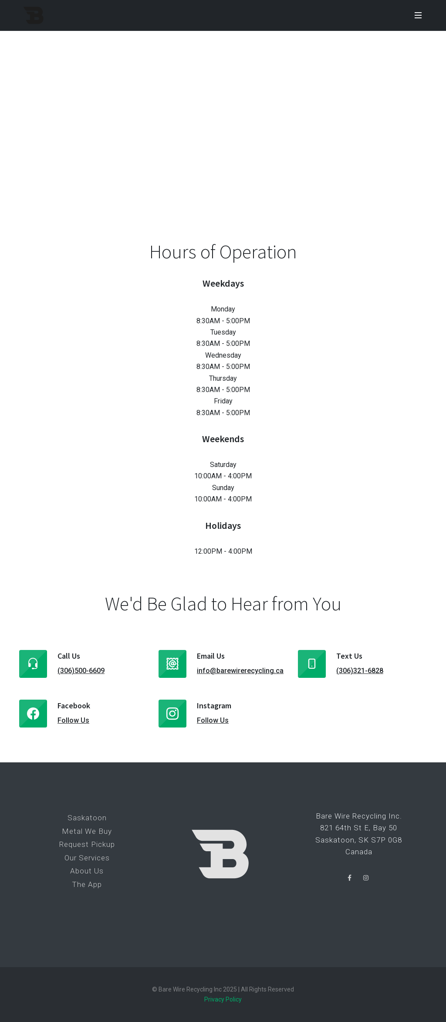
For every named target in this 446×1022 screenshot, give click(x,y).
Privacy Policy (223, 999)
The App (87, 884)
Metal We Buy (87, 831)
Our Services (87, 857)
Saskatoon (87, 817)
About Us (87, 870)
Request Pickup (87, 844)
